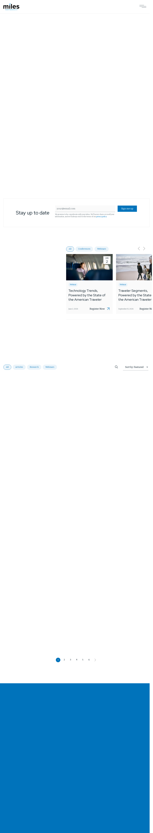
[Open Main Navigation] (142, 6)
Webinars (101, 249)
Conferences (84, 249)
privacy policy (105, 217)
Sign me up (126, 208)
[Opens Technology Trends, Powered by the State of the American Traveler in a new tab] (89, 284)
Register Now (97, 308)
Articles (19, 367)
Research (34, 367)
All (70, 249)
